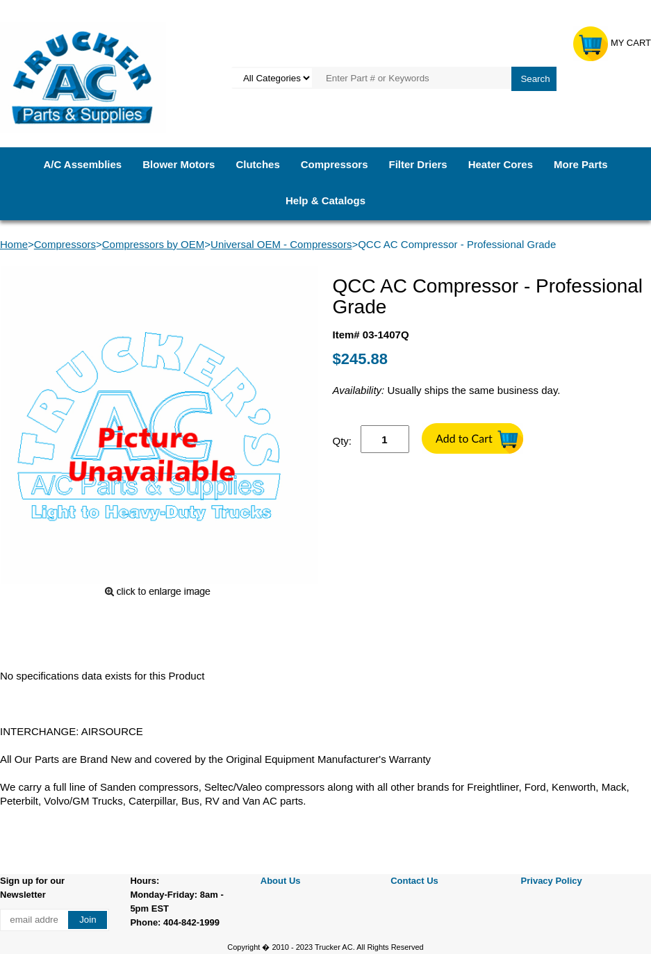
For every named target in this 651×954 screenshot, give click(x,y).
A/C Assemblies (82, 164)
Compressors (334, 164)
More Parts (581, 164)
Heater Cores (500, 164)
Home (14, 244)
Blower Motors (178, 164)
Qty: (342, 441)
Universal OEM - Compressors (281, 244)
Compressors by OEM (153, 244)
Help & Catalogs (325, 200)
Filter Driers (417, 164)
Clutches (257, 164)
